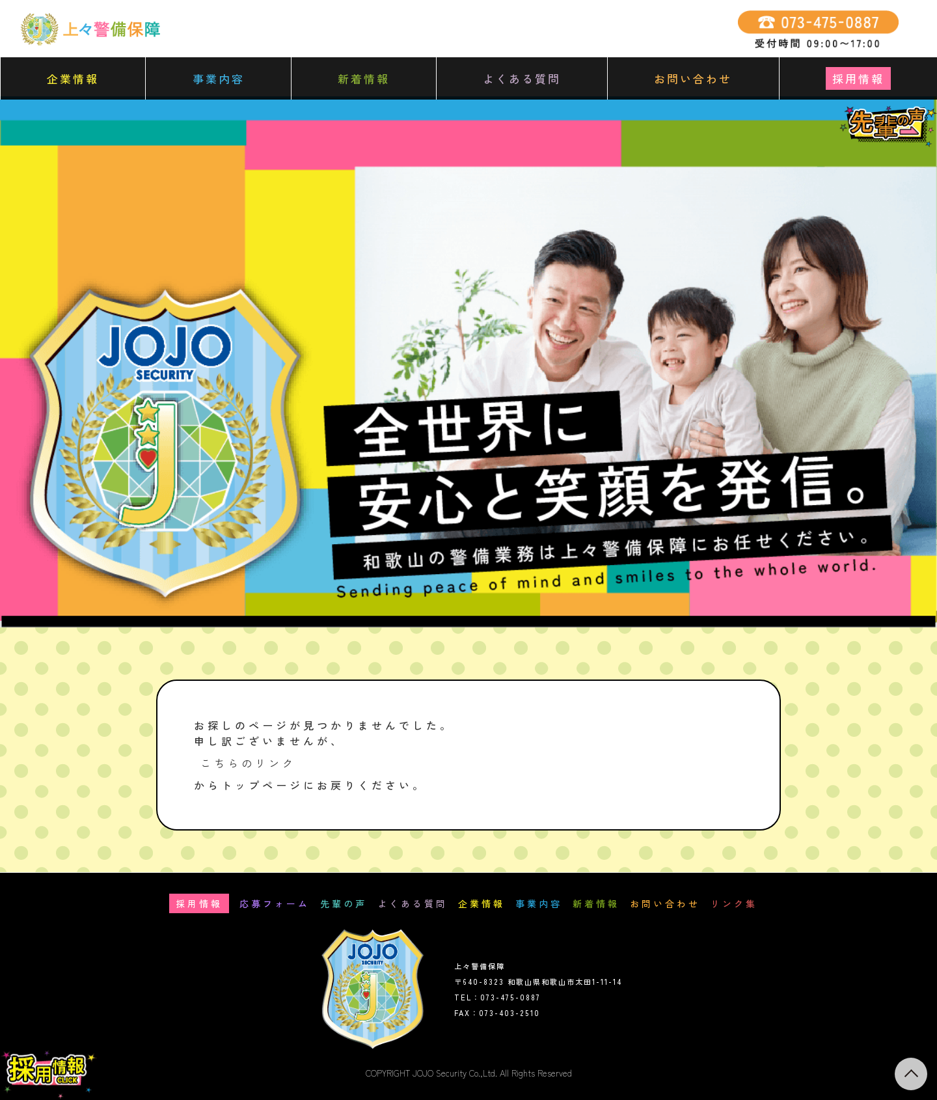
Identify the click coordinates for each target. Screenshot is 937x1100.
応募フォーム (274, 903)
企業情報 (73, 78)
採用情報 (858, 78)
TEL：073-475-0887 (497, 997)
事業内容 (219, 78)
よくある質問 (522, 78)
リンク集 (734, 903)
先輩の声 (343, 903)
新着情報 (364, 78)
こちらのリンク (248, 763)
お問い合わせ (693, 78)
